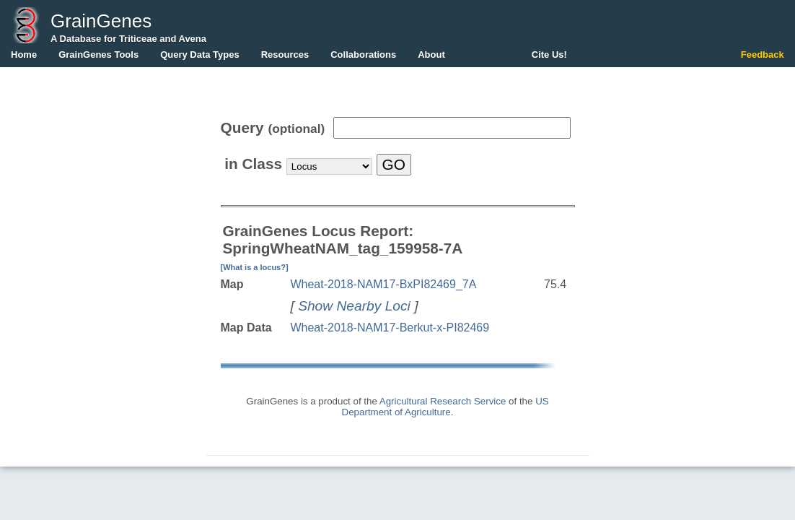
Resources (285, 54)
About (431, 54)
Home (24, 54)
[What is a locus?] (255, 267)
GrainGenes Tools (98, 54)
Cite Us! (549, 54)
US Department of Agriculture (445, 406)
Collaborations (363, 54)
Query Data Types (200, 54)
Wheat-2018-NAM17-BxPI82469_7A (383, 284)
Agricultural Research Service (442, 401)
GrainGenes (100, 21)
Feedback (762, 54)
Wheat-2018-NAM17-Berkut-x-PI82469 (389, 327)
